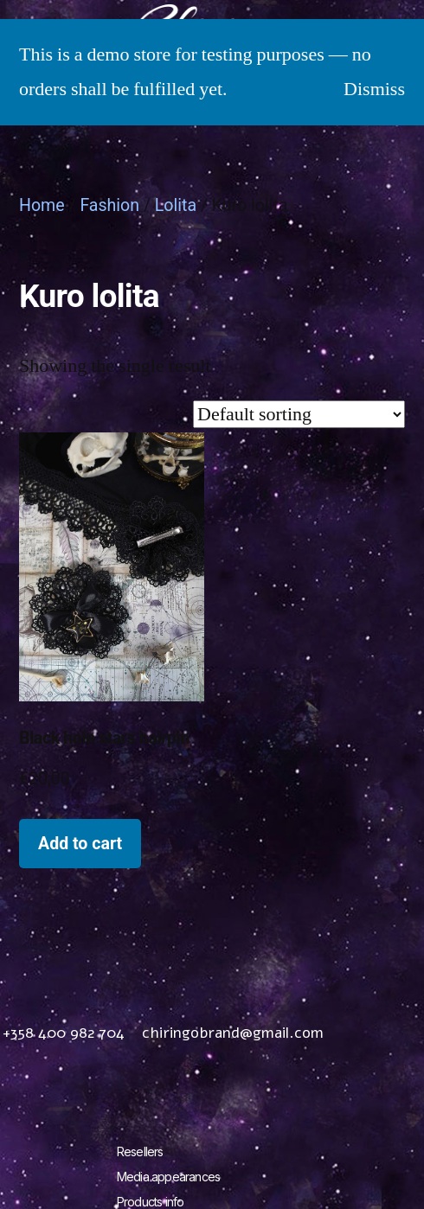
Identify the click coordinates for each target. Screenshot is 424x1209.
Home (42, 205)
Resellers (140, 1151)
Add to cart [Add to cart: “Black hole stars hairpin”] (80, 844)
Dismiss (374, 89)
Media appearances (168, 1176)
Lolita (175, 205)
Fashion (109, 205)
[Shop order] (299, 414)
